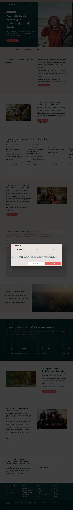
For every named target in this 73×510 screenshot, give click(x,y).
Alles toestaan (53, 263)
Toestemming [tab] (19, 249)
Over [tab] (54, 249)
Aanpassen (36, 263)
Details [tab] (36, 249)
